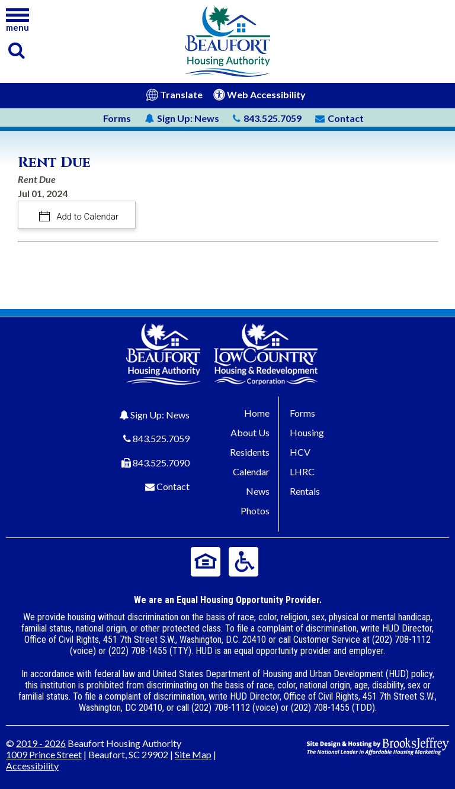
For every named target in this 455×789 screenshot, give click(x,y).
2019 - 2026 (41, 743)
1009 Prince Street (44, 754)
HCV (300, 452)
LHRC (302, 471)
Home (257, 412)
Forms (117, 118)
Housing (307, 432)
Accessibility (32, 765)
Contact (173, 486)
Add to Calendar (87, 216)
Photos (255, 510)
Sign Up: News (160, 414)
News (182, 118)
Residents (250, 452)
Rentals (305, 491)
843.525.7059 (161, 438)
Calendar (251, 471)
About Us (250, 432)
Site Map (193, 754)
